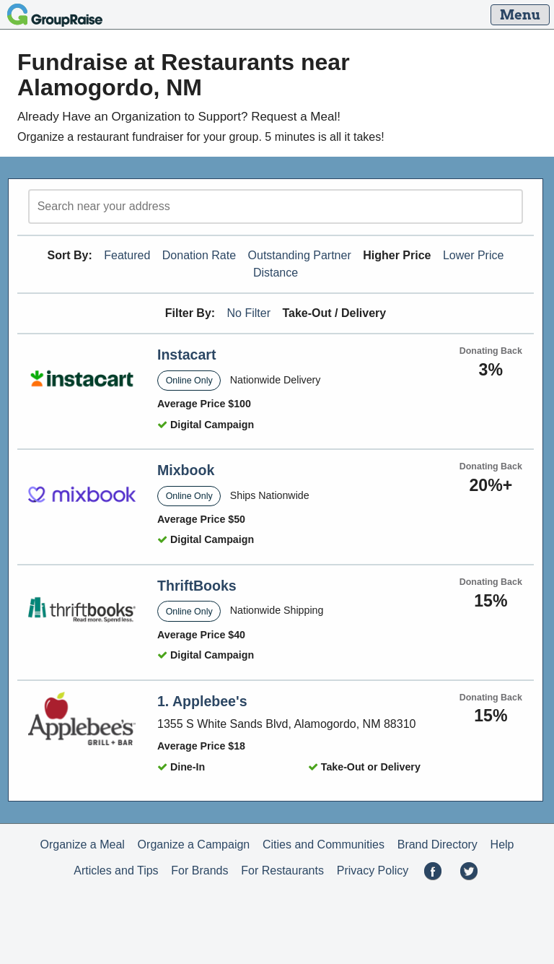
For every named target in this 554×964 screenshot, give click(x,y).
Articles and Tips (116, 870)
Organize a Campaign (194, 844)
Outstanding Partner (299, 255)
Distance (275, 272)
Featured (127, 255)
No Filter (249, 313)
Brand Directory (437, 844)
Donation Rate (199, 255)
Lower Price (473, 255)
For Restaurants (282, 870)
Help (502, 844)
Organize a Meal (82, 844)
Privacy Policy (373, 870)
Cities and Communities (323, 844)
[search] (275, 206)
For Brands (199, 870)
